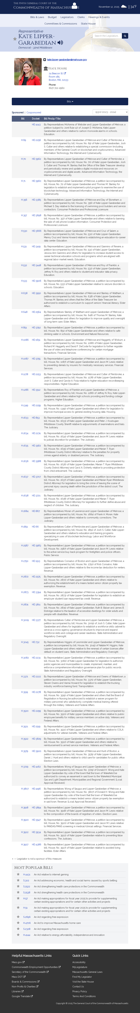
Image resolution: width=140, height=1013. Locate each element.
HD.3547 (36, 820)
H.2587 (25, 545)
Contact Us (78, 986)
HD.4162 (36, 766)
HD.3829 (36, 738)
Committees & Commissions (60, 23)
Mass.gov (18, 962)
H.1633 (25, 417)
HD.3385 (36, 199)
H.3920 (25, 820)
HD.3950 (36, 293)
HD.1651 (36, 340)
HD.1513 (36, 561)
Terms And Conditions (84, 996)
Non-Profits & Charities (25, 986)
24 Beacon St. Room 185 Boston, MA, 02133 (58, 76)
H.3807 (25, 788)
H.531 (24, 246)
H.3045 (25, 642)
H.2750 (25, 561)
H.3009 (25, 620)
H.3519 (25, 692)
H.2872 (25, 576)
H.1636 (25, 461)
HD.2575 (36, 576)
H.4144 (27, 935)
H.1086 (25, 340)
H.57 (25, 898)
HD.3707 (36, 476)
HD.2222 (36, 676)
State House (88, 23)
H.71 (23, 181)
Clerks (81, 17)
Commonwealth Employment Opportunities (36, 967)
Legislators (67, 17)
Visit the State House (83, 981)
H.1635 (25, 445)
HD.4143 (36, 124)
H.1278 (25, 374)
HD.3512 (36, 390)
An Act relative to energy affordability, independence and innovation (69, 935)
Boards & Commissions (25, 981)
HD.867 (36, 511)
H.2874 (25, 604)
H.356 (24, 199)
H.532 (24, 265)
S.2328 (27, 929)
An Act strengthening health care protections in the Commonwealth (69, 886)
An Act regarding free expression (51, 917)
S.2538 (27, 892)
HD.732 (35, 642)
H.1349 (25, 405)
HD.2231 (36, 657)
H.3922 (25, 832)
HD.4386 (36, 844)
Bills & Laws (37, 17)
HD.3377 (36, 620)
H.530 (24, 231)
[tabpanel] (70, 486)
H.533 (24, 281)
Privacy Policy (79, 991)
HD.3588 (36, 461)
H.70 (24, 159)
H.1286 (25, 390)
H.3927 (25, 844)
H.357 (24, 215)
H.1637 (25, 476)
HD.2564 (36, 312)
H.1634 (25, 433)
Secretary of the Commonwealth (30, 972)
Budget (52, 17)
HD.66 (35, 526)
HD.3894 (36, 807)
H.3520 (25, 711)
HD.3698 (36, 215)
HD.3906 (36, 281)
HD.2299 (36, 711)
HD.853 (36, 417)
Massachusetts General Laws (87, 972)
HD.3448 (36, 265)
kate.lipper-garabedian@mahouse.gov (67, 59)
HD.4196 (36, 788)
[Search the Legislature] (125, 36)
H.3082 (25, 657)
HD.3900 (36, 751)
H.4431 (27, 874)
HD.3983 (36, 545)
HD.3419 (36, 246)
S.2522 (27, 886)
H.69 (24, 140)
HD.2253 (36, 374)
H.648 (24, 312)
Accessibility (79, 962)
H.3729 (25, 766)
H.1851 (24, 526)
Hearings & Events (99, 17)
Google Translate (22, 996)
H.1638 (25, 495)
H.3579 (25, 751)
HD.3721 (36, 495)
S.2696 (27, 917)
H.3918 (25, 807)
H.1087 (25, 358)
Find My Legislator (82, 977)
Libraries (18, 991)
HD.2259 (36, 405)
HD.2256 (36, 140)
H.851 (24, 327)
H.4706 (27, 923)
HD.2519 (36, 726)
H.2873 (25, 592)
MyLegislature (79, 967)
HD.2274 (36, 433)
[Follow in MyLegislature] (15, 39)
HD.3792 (36, 327)
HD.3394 (36, 592)
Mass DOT (19, 977)
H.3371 (25, 676)
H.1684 (25, 511)
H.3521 (25, 726)
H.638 (24, 293)
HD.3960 (36, 181)
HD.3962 (36, 159)
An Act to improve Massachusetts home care (57, 923)
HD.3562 (36, 445)
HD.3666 (36, 231)
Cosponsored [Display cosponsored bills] (34, 112)
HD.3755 (36, 358)
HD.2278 (36, 692)
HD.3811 (36, 604)
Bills (70, 101)
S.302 (26, 880)
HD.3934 (36, 832)
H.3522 (25, 738)
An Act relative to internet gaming (51, 874)
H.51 (25, 907)
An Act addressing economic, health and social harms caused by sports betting (75, 880)
